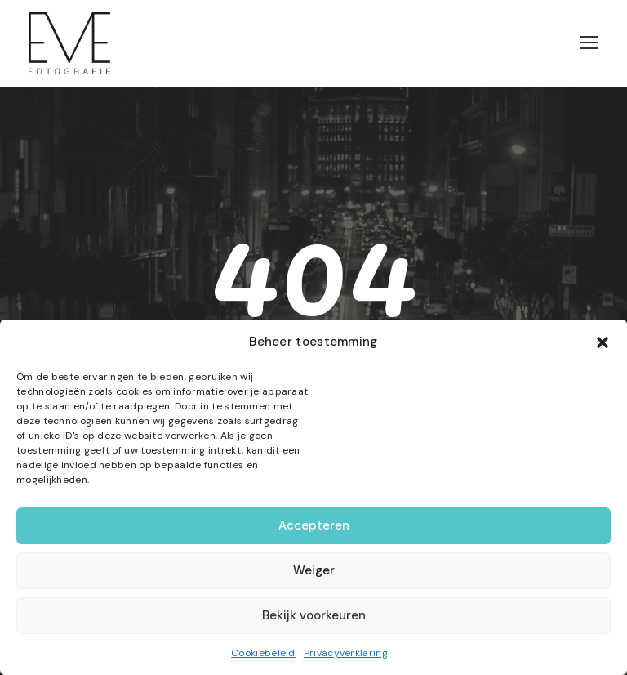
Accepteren (313, 525)
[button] (602, 342)
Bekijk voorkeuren (314, 615)
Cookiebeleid (263, 652)
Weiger (314, 570)
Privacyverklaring (346, 652)
